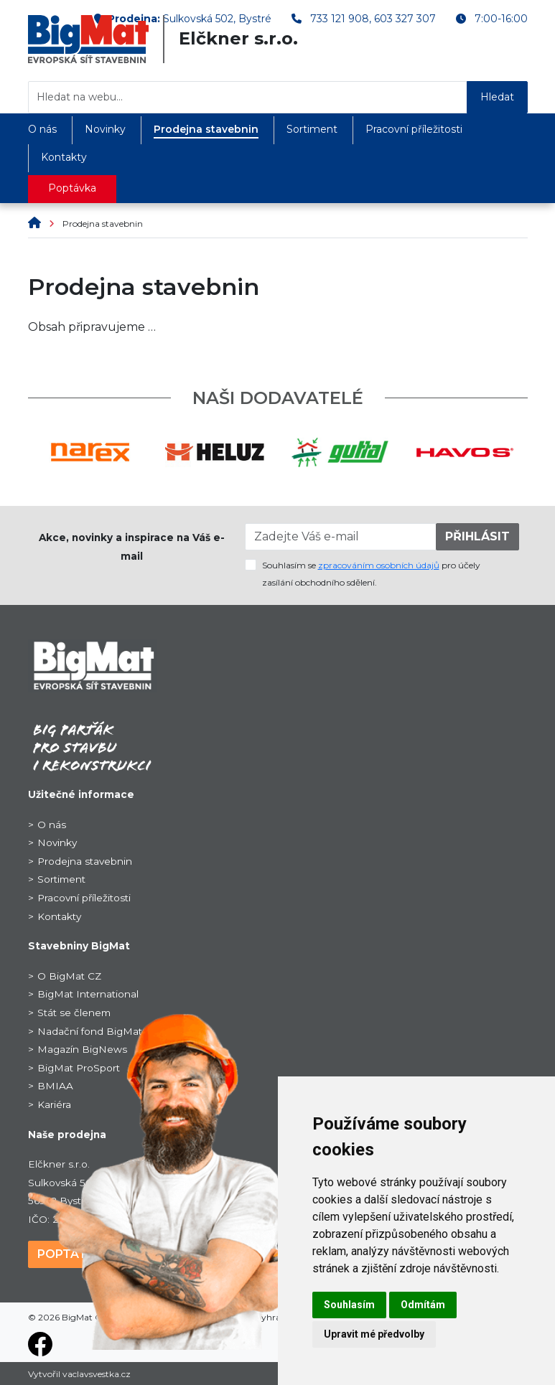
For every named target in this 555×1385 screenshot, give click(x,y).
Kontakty (64, 157)
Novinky (105, 129)
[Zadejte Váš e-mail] (341, 536)
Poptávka (72, 188)
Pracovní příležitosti (413, 129)
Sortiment (311, 129)
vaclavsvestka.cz (96, 1373)
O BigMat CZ (69, 976)
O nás (42, 129)
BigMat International (88, 994)
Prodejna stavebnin (206, 129)
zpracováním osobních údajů (378, 565)
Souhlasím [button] (349, 1304)
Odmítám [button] (423, 1304)
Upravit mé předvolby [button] (374, 1334)
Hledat (497, 96)
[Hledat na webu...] (247, 97)
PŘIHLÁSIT (477, 536)
